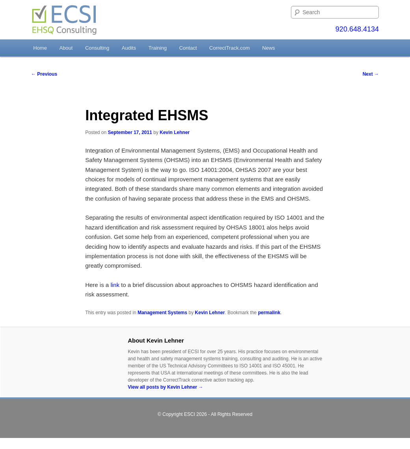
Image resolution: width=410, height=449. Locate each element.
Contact (188, 48)
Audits (129, 48)
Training (157, 48)
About (66, 48)
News (268, 48)
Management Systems (162, 312)
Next (371, 74)
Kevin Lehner (175, 132)
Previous (44, 74)
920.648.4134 (357, 29)
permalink (269, 312)
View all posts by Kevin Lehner (165, 387)
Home (40, 48)
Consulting (97, 48)
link (115, 284)
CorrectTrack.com (229, 48)
